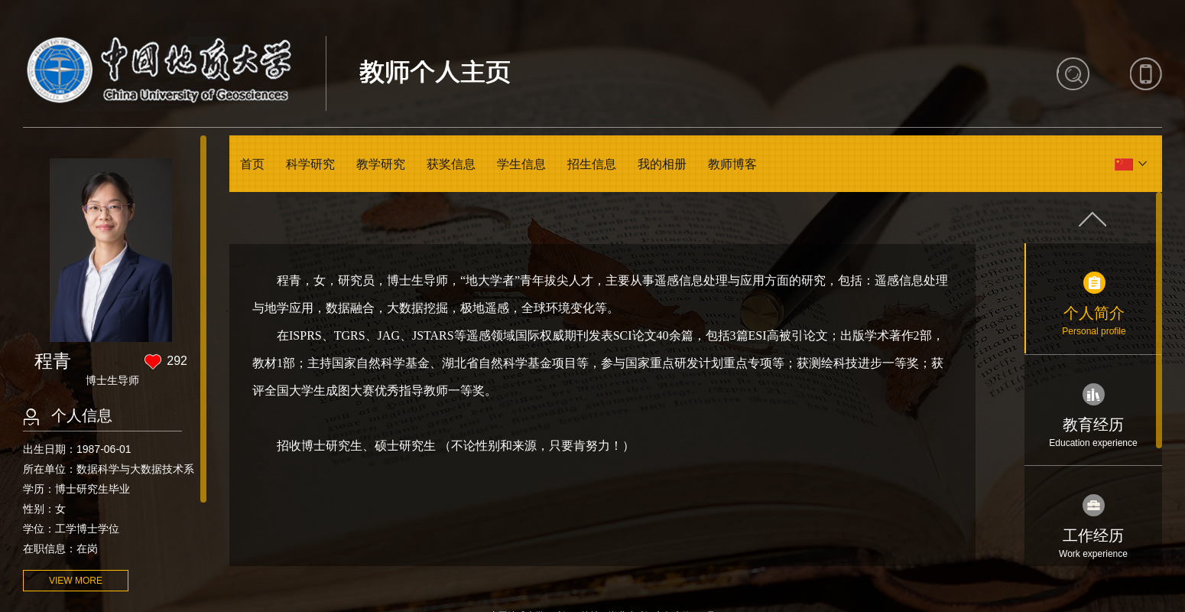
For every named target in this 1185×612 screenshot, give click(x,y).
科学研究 (310, 164)
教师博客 (732, 164)
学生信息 (521, 164)
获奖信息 (451, 164)
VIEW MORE (75, 580)
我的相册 (662, 164)
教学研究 (380, 164)
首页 (252, 164)
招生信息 (591, 164)
